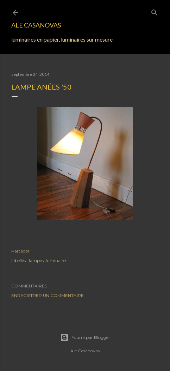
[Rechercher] (154, 11)
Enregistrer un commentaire (47, 295)
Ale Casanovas (36, 25)
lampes (36, 260)
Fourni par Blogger (85, 337)
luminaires (56, 260)
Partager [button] (20, 251)
